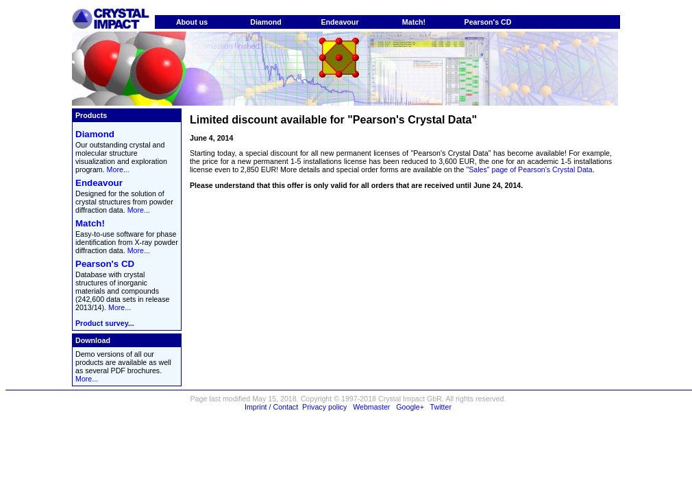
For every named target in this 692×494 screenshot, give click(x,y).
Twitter (441, 407)
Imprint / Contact (271, 407)
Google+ (410, 407)
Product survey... (104, 323)
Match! (413, 22)
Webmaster (371, 407)
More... (118, 169)
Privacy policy (324, 407)
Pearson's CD (488, 22)
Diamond (266, 22)
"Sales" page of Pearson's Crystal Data (529, 169)
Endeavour (339, 22)
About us (192, 22)
